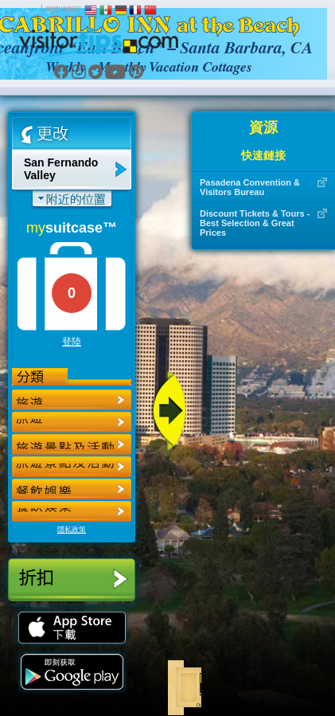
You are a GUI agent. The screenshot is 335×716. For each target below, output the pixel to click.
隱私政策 (71, 530)
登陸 (71, 341)
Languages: (61, 8)
